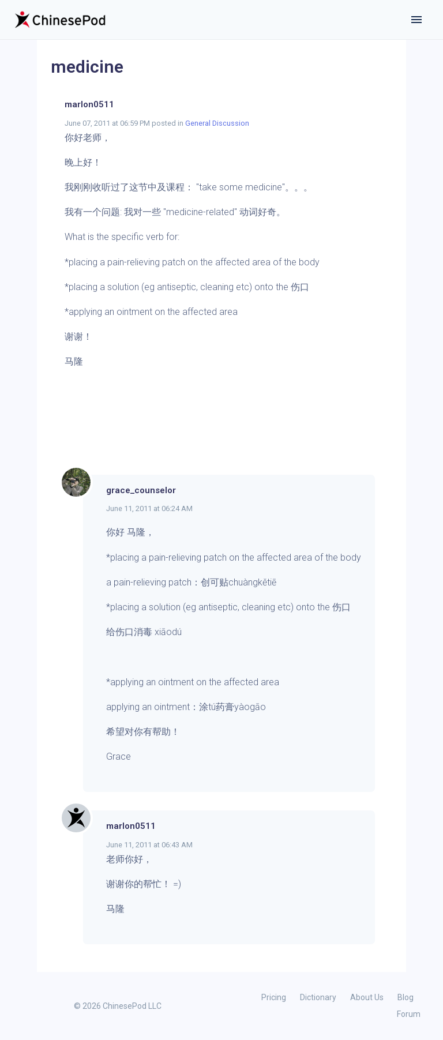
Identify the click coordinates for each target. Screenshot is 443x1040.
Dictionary (318, 997)
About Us (367, 997)
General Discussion (217, 123)
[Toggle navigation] (416, 19)
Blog (405, 997)
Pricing (273, 997)
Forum (409, 1014)
